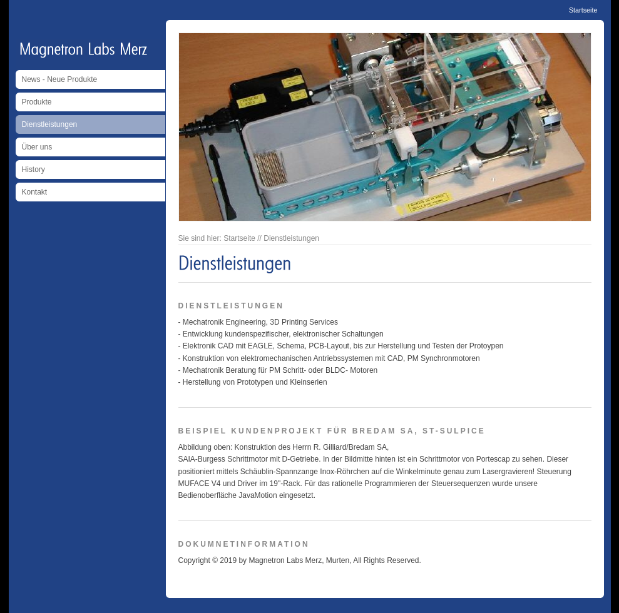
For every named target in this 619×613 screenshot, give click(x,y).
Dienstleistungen (50, 124)
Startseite (583, 10)
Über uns (37, 147)
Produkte (37, 102)
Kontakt (35, 192)
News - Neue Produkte (60, 79)
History (33, 169)
